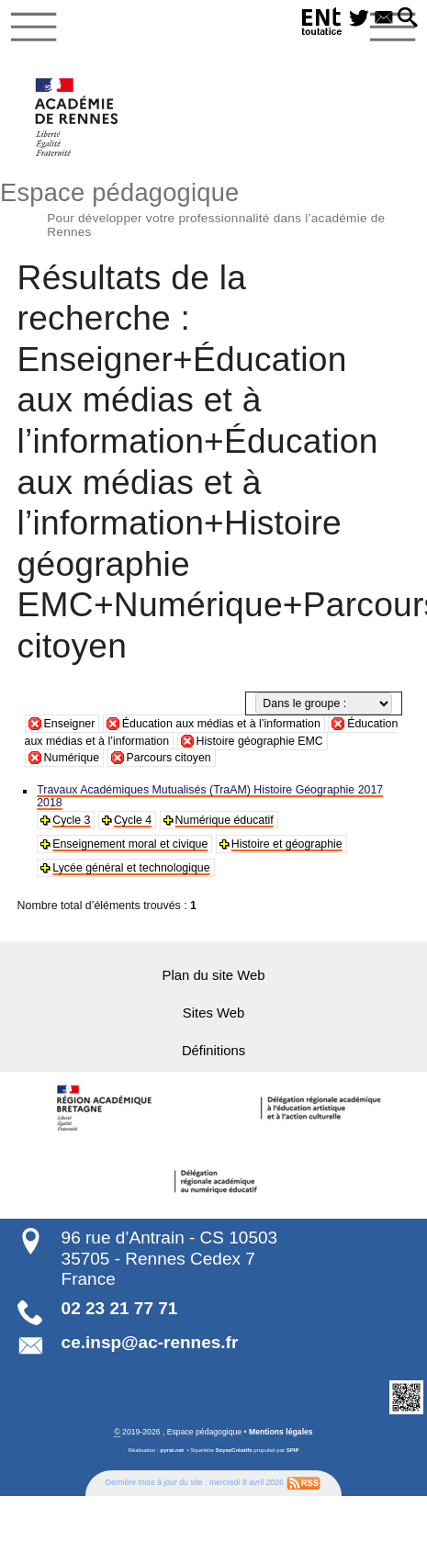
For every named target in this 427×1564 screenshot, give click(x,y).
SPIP (293, 1449)
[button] (408, 19)
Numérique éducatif (223, 820)
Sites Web (213, 1013)
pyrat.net (172, 1449)
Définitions (213, 1050)
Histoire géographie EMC (260, 741)
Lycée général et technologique (130, 867)
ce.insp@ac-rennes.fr (150, 1341)
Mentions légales (281, 1430)
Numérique (72, 757)
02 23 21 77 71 (120, 1307)
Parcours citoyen (169, 757)
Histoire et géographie (285, 844)
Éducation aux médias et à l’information (221, 723)
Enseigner (70, 723)
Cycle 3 (71, 820)
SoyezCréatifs (234, 1449)
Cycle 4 (133, 820)
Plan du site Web (213, 975)
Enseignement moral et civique (129, 844)
